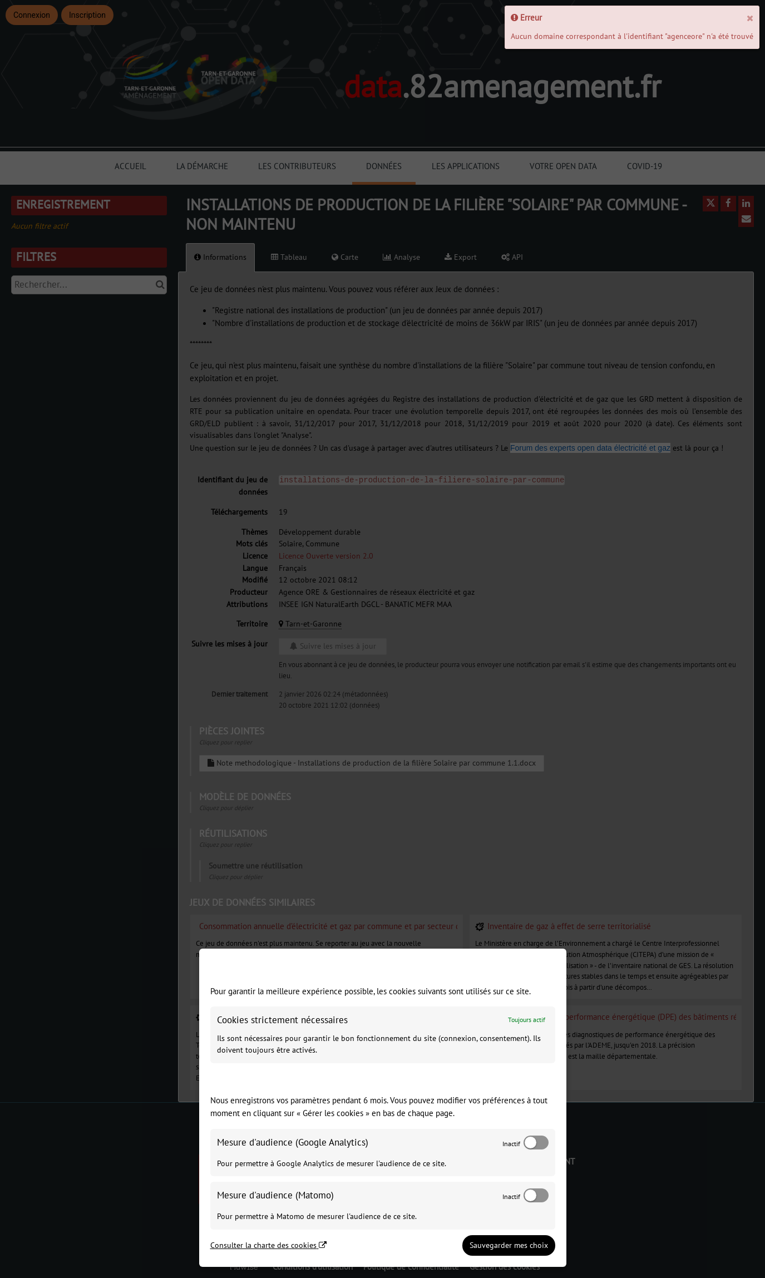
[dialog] (382, 1108)
